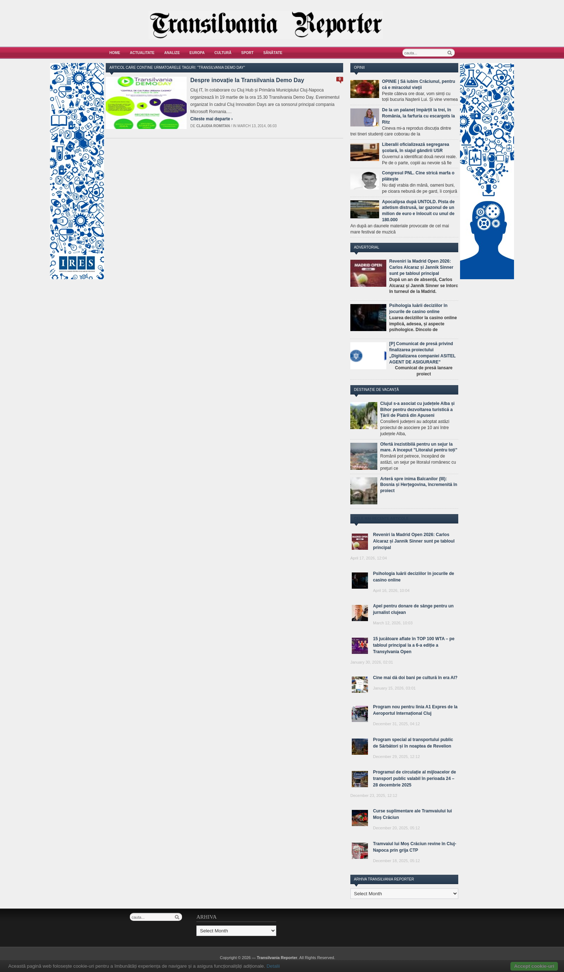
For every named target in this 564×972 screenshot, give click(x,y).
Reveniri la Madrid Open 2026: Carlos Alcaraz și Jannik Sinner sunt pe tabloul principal (421, 267)
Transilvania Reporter (277, 957)
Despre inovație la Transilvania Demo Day (247, 80)
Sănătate (272, 53)
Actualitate (142, 53)
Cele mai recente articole (381, 519)
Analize (172, 53)
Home (114, 53)
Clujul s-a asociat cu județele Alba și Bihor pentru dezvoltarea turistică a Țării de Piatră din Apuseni (417, 409)
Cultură (223, 53)
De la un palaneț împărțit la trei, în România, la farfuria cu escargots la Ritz (418, 116)
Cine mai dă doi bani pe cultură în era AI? (415, 677)
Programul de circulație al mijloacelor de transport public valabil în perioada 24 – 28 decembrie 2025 (414, 779)
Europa (197, 53)
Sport (247, 53)
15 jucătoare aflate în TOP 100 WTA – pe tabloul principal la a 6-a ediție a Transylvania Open (413, 645)
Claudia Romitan (213, 126)
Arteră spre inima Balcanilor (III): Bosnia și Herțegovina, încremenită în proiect (418, 485)
